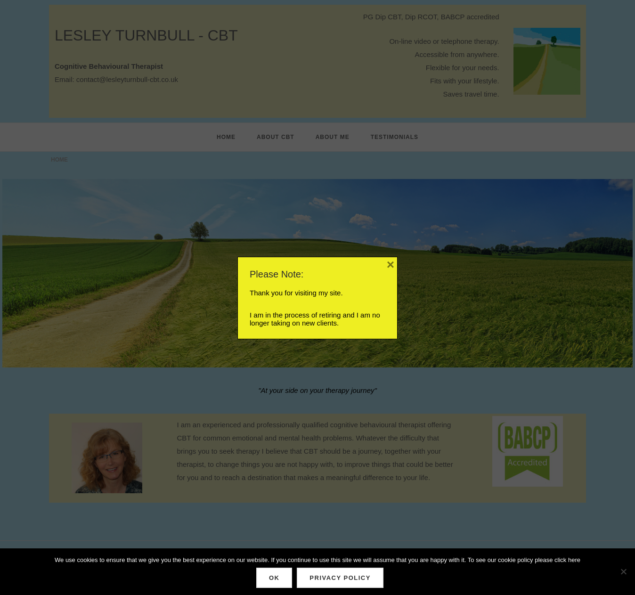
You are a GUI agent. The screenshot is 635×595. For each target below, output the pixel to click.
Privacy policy (339, 577)
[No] (623, 572)
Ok (274, 577)
